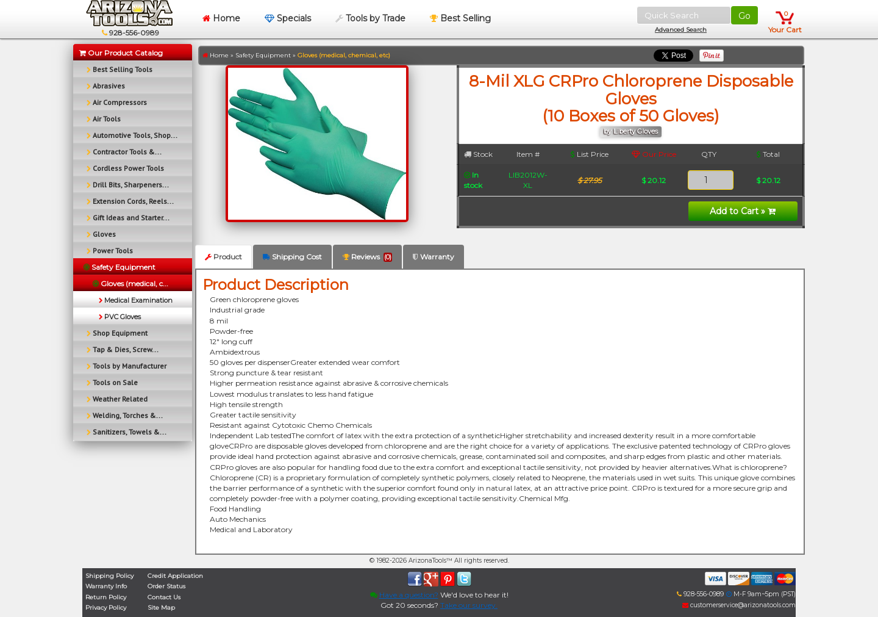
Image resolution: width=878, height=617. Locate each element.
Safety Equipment (263, 55)
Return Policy (105, 597)
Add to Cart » (743, 211)
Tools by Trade (370, 18)
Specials (288, 18)
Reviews (367, 257)
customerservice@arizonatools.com (739, 605)
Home (221, 18)
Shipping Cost (292, 256)
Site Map (161, 608)
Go (744, 15)
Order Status (166, 586)
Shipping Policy (109, 576)
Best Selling (460, 18)
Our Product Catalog (121, 52)
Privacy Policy (105, 608)
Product (223, 256)
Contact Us (164, 597)
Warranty (433, 256)
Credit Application (175, 576)
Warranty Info (106, 586)
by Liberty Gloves (631, 131)
